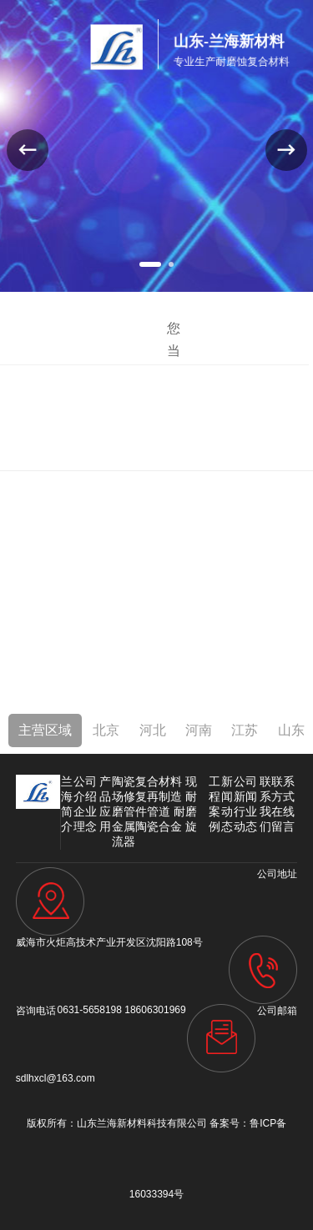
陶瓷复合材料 (147, 781)
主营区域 (45, 730)
